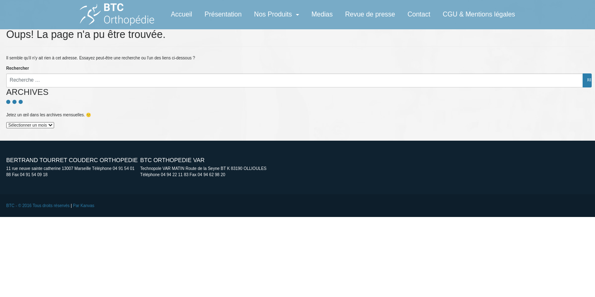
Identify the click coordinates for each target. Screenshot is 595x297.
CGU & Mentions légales (479, 14)
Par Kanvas (84, 205)
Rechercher (17, 68)
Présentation (223, 14)
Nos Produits (274, 14)
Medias (322, 14)
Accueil (181, 14)
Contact (418, 14)
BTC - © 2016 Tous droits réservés (37, 205)
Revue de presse (370, 14)
